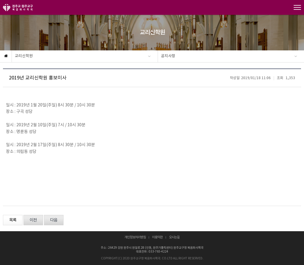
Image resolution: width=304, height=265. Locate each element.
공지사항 (168, 56)
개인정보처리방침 (135, 237)
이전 (33, 220)
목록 (12, 220)
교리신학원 (24, 56)
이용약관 (157, 237)
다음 (53, 220)
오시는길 (174, 237)
